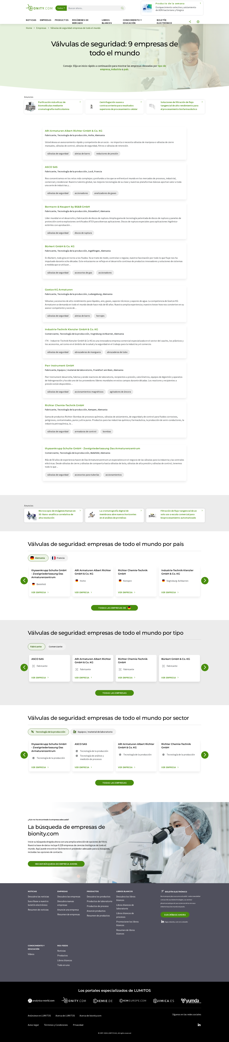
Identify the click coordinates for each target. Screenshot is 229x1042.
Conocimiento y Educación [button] (132, 21)
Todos (60, 8)
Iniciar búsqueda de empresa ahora (56, 863)
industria (116, 69)
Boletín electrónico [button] (164, 21)
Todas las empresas (114, 692)
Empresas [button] (45, 20)
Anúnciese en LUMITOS (39, 1015)
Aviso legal (33, 1024)
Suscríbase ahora (175, 914)
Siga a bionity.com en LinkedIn (174, 922)
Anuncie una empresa (68, 909)
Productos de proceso (98, 906)
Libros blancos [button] (107, 21)
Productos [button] (62, 20)
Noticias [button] (31, 20)
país (126, 69)
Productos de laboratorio (99, 901)
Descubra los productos (98, 896)
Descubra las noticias (38, 896)
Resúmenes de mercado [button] (80, 21)
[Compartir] (190, 22)
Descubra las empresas (68, 896)
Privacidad (78, 1024)
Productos (62, 955)
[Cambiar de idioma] (198, 22)
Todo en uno (63, 965)
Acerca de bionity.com (90, 1015)
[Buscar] (122, 8)
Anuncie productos (96, 910)
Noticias (61, 950)
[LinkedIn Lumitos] (199, 1024)
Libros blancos (64, 960)
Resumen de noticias (38, 909)
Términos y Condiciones (56, 1024)
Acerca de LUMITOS (65, 1015)
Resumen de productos (98, 915)
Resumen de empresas (68, 914)
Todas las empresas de (114, 607)
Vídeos (31, 954)
